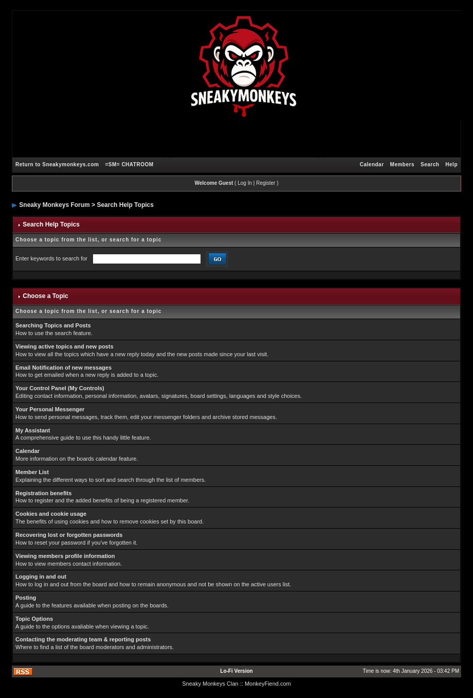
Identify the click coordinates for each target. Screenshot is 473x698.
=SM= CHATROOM (129, 164)
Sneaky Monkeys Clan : (212, 683)
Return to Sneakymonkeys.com (57, 164)
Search (430, 164)
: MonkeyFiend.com (266, 683)
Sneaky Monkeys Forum (54, 204)
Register (265, 183)
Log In (245, 183)
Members (402, 164)
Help (451, 164)
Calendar (372, 164)
